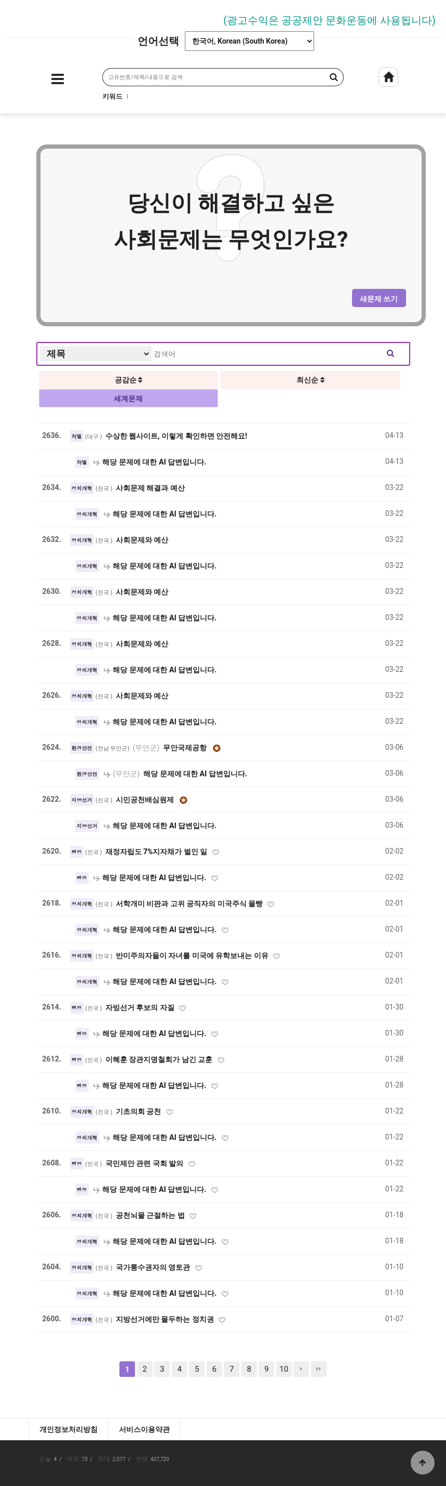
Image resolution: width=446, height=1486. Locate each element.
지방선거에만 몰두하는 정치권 (165, 1319)
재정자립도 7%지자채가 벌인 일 (157, 851)
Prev (13, 17)
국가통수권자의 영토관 (154, 1267)
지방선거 (82, 800)
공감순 (128, 380)
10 (283, 1369)
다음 (301, 1369)
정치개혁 (82, 488)
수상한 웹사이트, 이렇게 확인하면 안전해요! (176, 436)
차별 (77, 436)
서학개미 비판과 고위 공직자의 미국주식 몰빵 (190, 903)
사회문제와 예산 (142, 540)
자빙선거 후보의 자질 (140, 1007)
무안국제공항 (171, 748)
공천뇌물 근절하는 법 (151, 1215)
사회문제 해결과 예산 (150, 488)
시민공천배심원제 (146, 799)
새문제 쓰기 (379, 299)
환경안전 (82, 748)
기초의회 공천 (139, 1111)
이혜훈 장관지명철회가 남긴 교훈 (159, 1059)
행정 (77, 852)
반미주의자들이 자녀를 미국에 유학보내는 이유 (193, 955)
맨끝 (319, 1369)
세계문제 (128, 398)
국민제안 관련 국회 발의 (145, 1163)
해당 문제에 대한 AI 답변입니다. (149, 462)
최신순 (310, 380)
